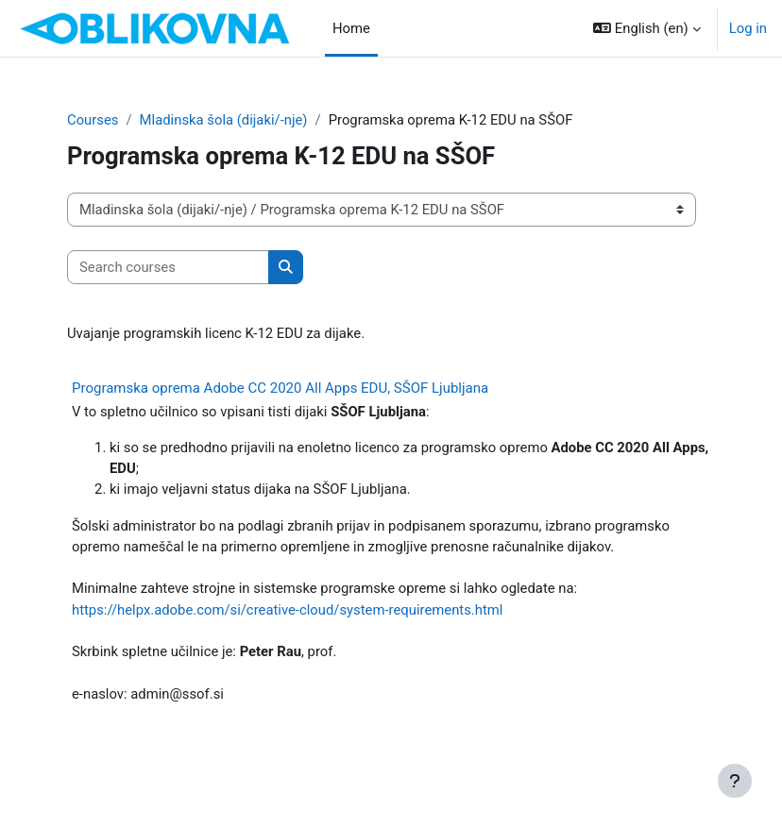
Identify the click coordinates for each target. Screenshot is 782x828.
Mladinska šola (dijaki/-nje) (224, 119)
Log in (748, 28)
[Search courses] (168, 267)
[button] (646, 28)
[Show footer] (735, 781)
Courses (92, 119)
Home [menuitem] (351, 28)
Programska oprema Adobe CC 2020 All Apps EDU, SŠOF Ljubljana (280, 388)
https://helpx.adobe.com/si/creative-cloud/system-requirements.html (287, 609)
